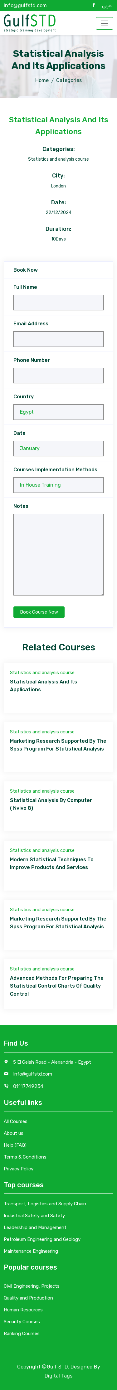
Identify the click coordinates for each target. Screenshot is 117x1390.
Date (19, 433)
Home (42, 80)
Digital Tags (58, 1376)
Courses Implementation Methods (55, 470)
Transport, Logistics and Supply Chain (45, 1204)
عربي (107, 5)
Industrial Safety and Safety (34, 1215)
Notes (20, 506)
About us (13, 1133)
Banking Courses (22, 1333)
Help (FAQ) (15, 1145)
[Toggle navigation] (104, 23)
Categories (69, 80)
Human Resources (23, 1310)
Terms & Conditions (25, 1157)
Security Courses (22, 1321)
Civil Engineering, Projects (32, 1286)
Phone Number (31, 360)
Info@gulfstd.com (25, 5)
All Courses (15, 1121)
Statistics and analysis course (58, 159)
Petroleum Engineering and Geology (42, 1239)
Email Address (30, 324)
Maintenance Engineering (31, 1251)
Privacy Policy (18, 1169)
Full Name (25, 287)
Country (23, 397)
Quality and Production (28, 1298)
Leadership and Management (35, 1227)
